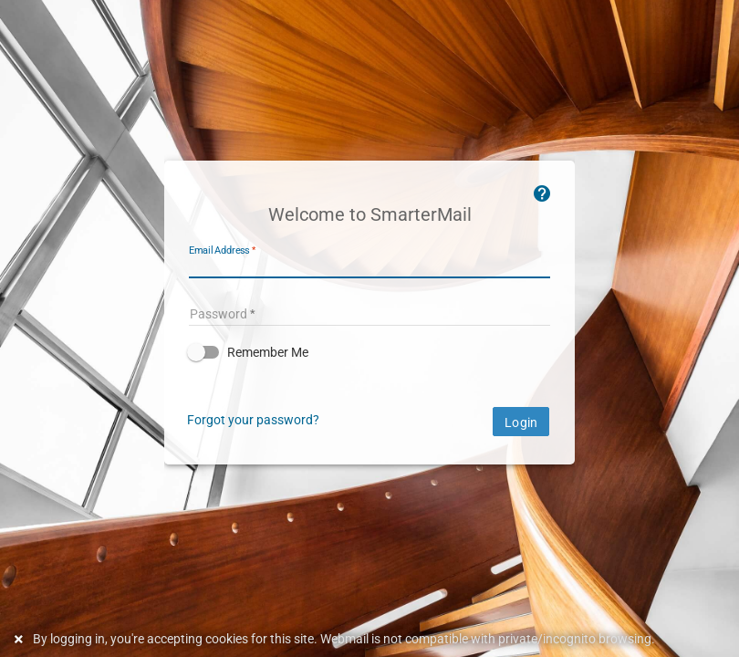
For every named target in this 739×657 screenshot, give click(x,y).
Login (521, 422)
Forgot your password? (253, 419)
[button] (369, 352)
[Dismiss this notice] (21, 639)
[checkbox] (369, 352)
